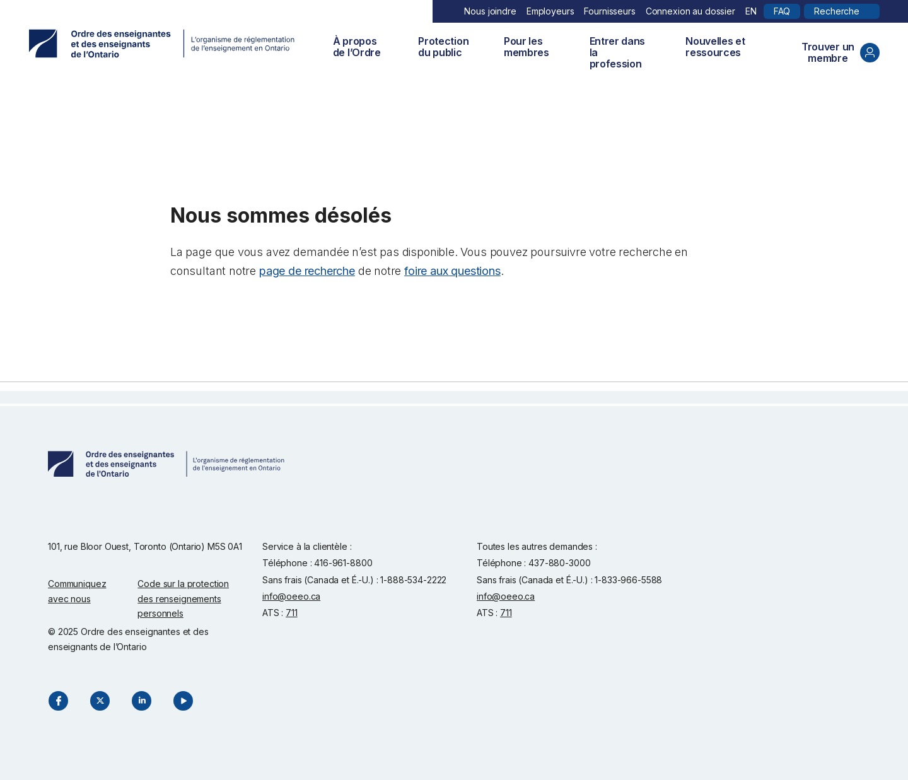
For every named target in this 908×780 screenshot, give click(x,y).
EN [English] (751, 11)
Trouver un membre (840, 52)
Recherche (836, 11)
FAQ (782, 11)
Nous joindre (490, 11)
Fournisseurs (609, 11)
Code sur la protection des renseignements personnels (183, 598)
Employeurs (550, 11)
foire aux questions (452, 270)
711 (292, 612)
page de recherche (307, 270)
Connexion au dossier (690, 11)
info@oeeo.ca (291, 596)
